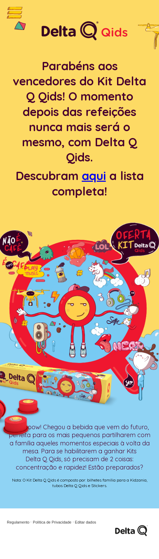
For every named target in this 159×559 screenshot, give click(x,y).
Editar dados (85, 522)
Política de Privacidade (52, 522)
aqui (94, 175)
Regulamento (18, 522)
